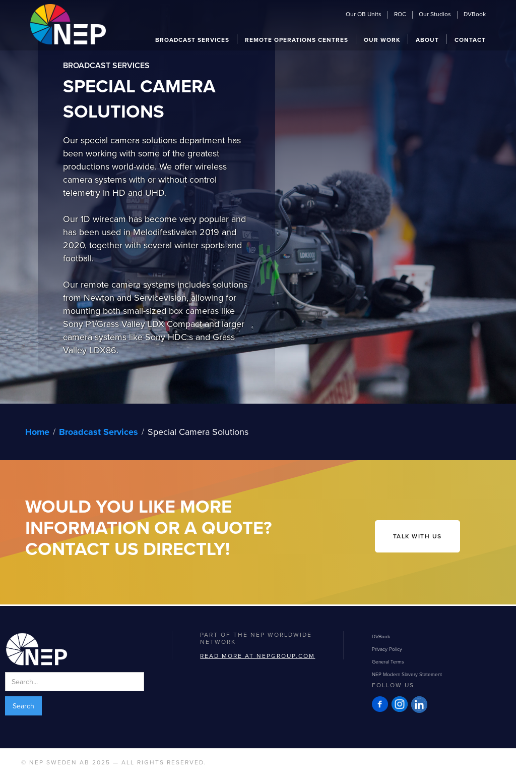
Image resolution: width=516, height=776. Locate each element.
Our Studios (435, 15)
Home (37, 431)
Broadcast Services (98, 431)
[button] (192, 39)
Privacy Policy (387, 648)
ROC (400, 15)
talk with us (417, 536)
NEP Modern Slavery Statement (407, 674)
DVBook (475, 15)
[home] (68, 23)
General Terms (388, 661)
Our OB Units (363, 15)
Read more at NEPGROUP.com (257, 655)
